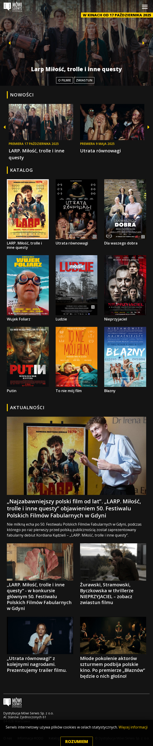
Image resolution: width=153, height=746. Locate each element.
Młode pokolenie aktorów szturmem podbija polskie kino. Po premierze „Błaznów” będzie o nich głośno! (113, 648)
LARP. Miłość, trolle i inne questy (28, 214)
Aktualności (27, 407)
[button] (7, 43)
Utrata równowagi (100, 151)
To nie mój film (77, 360)
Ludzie (77, 288)
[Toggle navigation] (144, 6)
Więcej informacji (133, 736)
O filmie (64, 80)
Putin (28, 360)
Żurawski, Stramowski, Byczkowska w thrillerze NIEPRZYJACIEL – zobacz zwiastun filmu (113, 574)
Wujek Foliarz (28, 288)
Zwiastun (84, 80)
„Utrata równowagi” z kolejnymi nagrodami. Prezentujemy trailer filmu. (40, 645)
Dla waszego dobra (125, 212)
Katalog (21, 170)
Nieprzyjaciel (125, 288)
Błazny (125, 360)
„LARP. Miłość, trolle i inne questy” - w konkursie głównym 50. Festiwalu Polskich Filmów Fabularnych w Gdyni (40, 577)
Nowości (22, 95)
